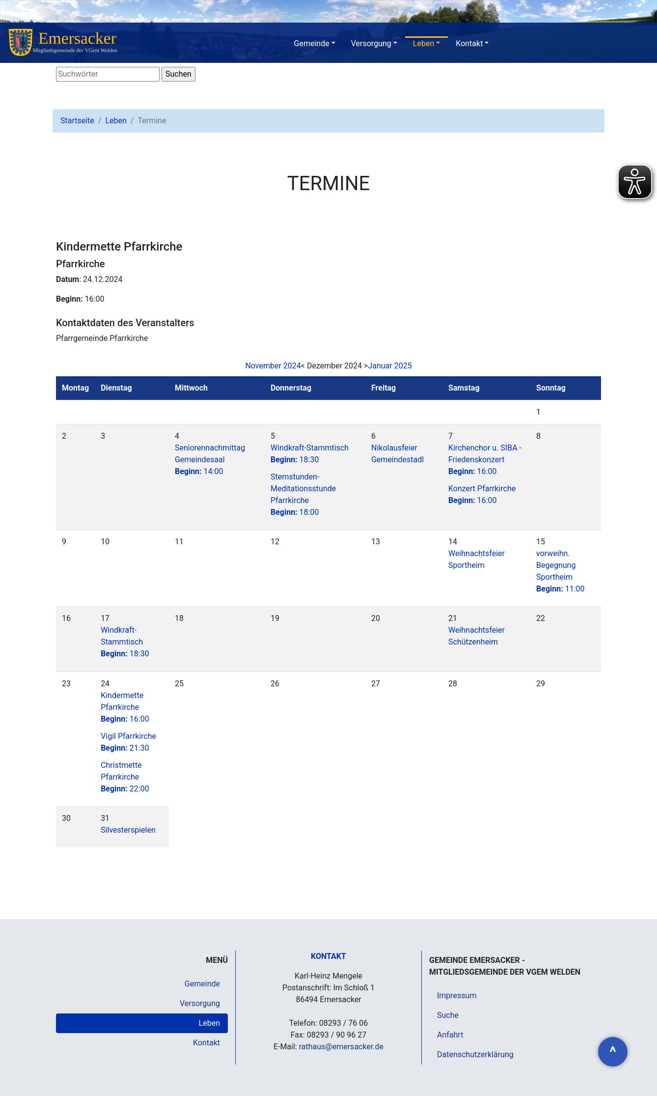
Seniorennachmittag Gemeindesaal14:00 (210, 459)
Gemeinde (311, 43)
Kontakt (469, 43)
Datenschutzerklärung (475, 1054)
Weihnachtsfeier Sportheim (476, 559)
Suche (448, 1015)
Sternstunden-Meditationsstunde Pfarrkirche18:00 (303, 494)
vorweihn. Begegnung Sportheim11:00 (560, 571)
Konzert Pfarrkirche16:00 (482, 494)
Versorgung (371, 43)
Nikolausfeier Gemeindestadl (397, 453)
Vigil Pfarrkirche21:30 (128, 742)
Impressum (457, 995)
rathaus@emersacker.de (341, 1046)
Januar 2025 (389, 365)
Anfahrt (450, 1035)
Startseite (77, 120)
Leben (423, 43)
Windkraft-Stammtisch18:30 (310, 453)
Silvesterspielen (128, 830)
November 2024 (273, 365)
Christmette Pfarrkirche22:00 (125, 776)
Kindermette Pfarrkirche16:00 (125, 707)
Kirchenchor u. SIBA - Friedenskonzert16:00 (484, 459)
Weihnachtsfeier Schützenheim (476, 635)
